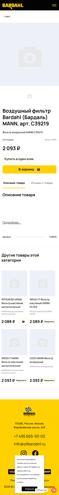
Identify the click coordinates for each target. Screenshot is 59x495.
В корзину (30, 169)
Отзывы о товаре (42, 183)
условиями (35, 474)
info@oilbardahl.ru (29, 443)
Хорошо (29, 489)
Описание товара (14, 183)
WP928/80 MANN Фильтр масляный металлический (12, 303)
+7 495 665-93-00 (29, 436)
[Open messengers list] (54, 490)
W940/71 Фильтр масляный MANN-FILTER (40, 303)
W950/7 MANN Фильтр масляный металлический (12, 361)
